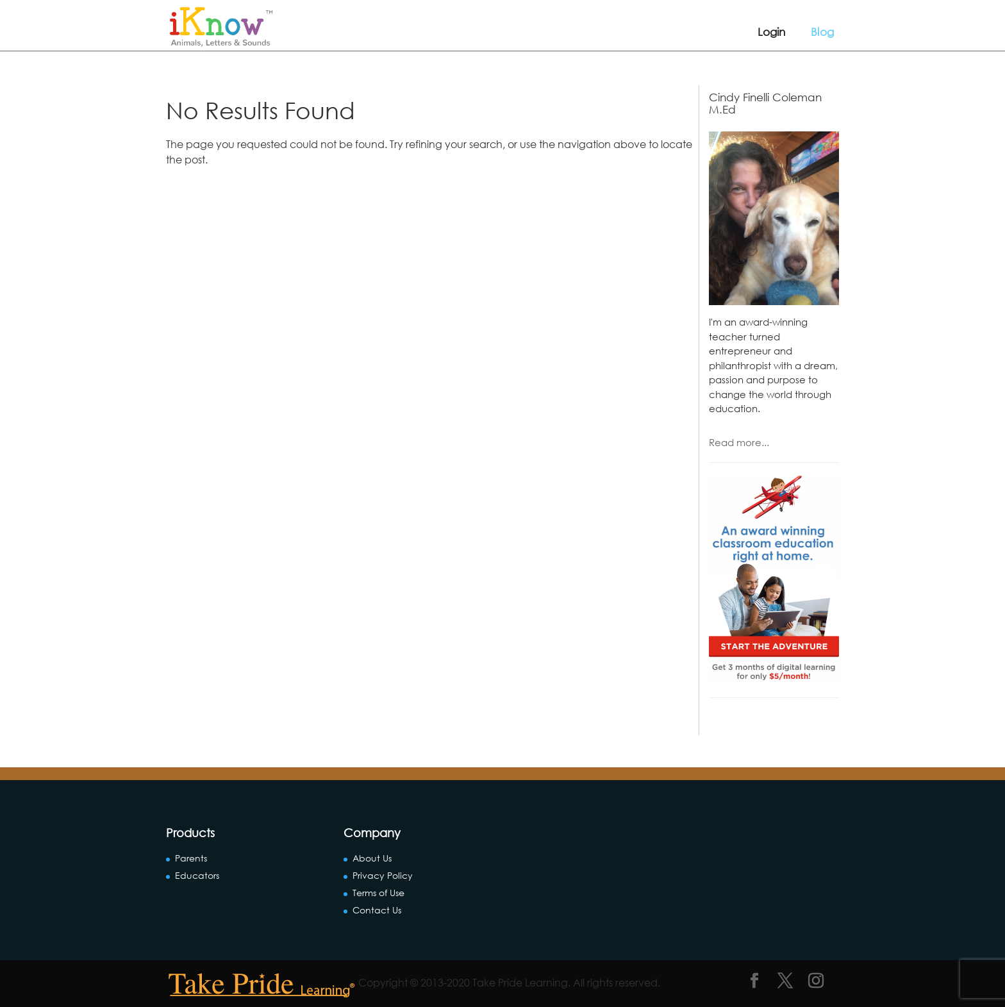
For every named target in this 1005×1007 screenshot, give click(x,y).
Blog (822, 31)
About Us (372, 858)
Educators (197, 875)
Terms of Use (378, 892)
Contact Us (377, 910)
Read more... (739, 442)
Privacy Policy (383, 875)
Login (772, 31)
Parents (191, 858)
